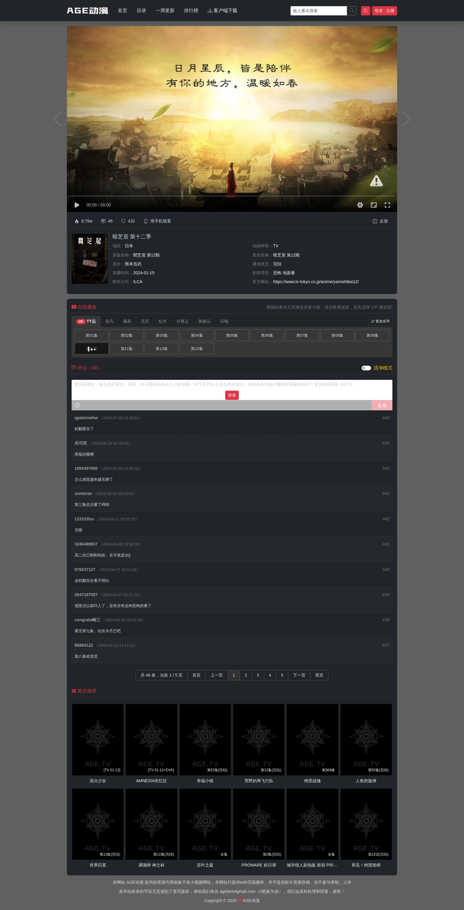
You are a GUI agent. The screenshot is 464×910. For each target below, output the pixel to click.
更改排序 (380, 321)
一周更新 (165, 10)
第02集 (127, 335)
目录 (141, 10)
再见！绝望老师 (366, 865)
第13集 (197, 348)
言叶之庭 (205, 865)
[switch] (366, 368)
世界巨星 (98, 865)
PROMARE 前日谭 (258, 865)
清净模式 (382, 367)
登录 (232, 395)
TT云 (86, 321)
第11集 (127, 348)
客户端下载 (222, 10)
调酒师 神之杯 (151, 865)
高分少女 (98, 780)
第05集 (232, 335)
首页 (122, 10)
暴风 (127, 321)
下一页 (299, 675)
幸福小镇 (205, 780)
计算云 (182, 321)
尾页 (319, 675)
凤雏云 (204, 321)
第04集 (197, 335)
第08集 (337, 335)
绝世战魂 (312, 780)
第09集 (372, 335)
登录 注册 (384, 10)
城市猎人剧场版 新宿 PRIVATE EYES (321, 865)
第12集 (161, 348)
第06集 (267, 335)
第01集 (91, 335)
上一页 (216, 675)
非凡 (109, 321)
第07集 (302, 335)
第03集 (161, 335)
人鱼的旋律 (366, 780)
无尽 (145, 321)
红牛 (163, 321)
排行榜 (191, 10)
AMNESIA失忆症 (151, 780)
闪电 (224, 321)
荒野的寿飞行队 (258, 780)
